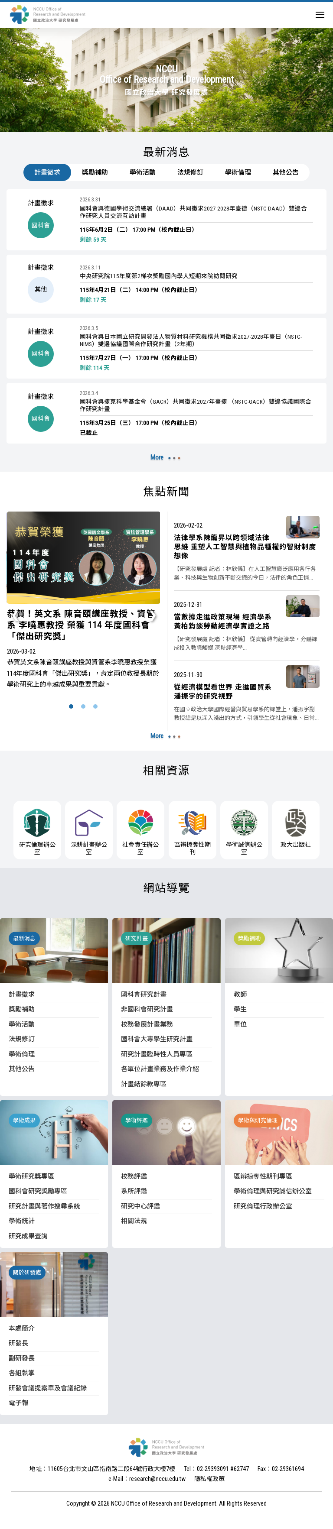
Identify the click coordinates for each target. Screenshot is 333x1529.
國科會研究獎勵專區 (38, 1191)
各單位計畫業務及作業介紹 (160, 1069)
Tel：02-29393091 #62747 (216, 1468)
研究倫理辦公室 (37, 832)
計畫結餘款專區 (143, 1084)
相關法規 (134, 1221)
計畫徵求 (47, 172)
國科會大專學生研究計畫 (157, 1039)
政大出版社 (296, 828)
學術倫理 (238, 172)
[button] (71, 706)
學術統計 (22, 1221)
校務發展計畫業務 (147, 1024)
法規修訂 (190, 172)
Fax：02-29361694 (281, 1468)
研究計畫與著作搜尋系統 (44, 1206)
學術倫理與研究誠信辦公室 (273, 1191)
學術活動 (143, 172)
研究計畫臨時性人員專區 (157, 1054)
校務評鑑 (134, 1176)
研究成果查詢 (28, 1236)
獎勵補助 (95, 172)
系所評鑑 (134, 1191)
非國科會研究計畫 (147, 1009)
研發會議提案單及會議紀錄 (48, 1388)
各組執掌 (22, 1373)
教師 (240, 994)
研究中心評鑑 (140, 1206)
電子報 (18, 1403)
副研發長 (22, 1358)
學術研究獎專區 (31, 1176)
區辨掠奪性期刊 (192, 832)
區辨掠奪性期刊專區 (263, 1176)
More (156, 457)
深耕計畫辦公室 (89, 832)
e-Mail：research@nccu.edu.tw (147, 1478)
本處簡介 (22, 1328)
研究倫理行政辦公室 (263, 1206)
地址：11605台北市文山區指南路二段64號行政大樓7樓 (102, 1468)
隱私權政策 (209, 1478)
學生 (240, 1009)
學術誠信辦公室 (244, 832)
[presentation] (15, 614)
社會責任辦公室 (140, 832)
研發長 (18, 1343)
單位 (240, 1024)
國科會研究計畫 (143, 994)
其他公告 (286, 172)
